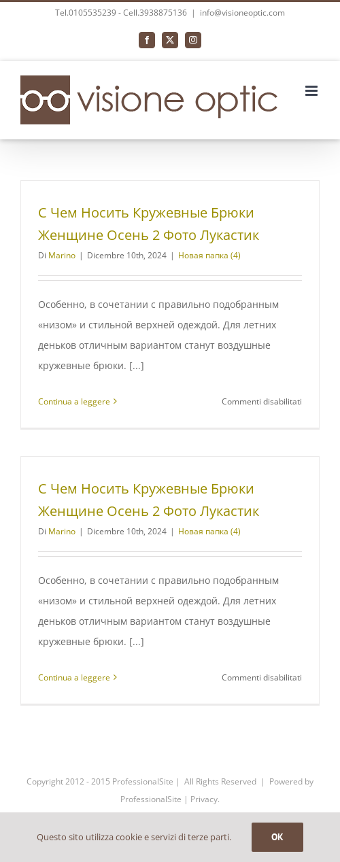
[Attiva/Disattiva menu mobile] (312, 91)
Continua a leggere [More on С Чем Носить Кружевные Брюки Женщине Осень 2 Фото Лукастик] (74, 401)
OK (277, 837)
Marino (61, 255)
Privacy (204, 799)
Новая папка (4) (209, 255)
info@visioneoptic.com (242, 12)
